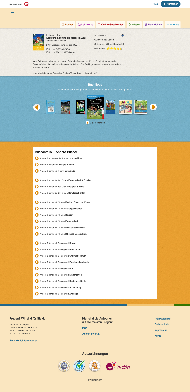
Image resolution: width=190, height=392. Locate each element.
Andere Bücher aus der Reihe (61, 158)
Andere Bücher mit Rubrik (57, 171)
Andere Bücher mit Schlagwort (58, 243)
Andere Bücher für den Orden (65, 180)
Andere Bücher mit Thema (65, 202)
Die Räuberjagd (97, 122)
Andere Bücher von (57, 164)
